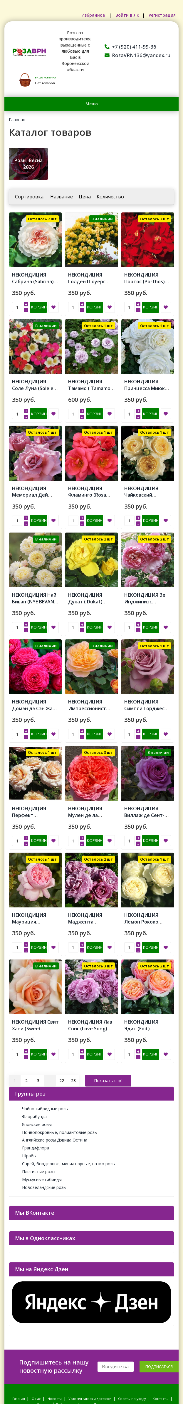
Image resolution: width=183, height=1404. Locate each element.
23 (73, 1033)
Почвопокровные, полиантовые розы (56, 1085)
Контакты (160, 1351)
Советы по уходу (132, 1351)
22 (61, 1033)
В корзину (38, 301)
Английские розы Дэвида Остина (51, 1093)
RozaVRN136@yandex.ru (137, 55)
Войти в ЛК (124, 15)
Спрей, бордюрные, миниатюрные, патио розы (65, 1116)
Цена (85, 196)
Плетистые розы (35, 1124)
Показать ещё (108, 1033)
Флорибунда (31, 1069)
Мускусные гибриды (38, 1132)
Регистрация (160, 15)
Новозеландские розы (40, 1140)
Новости (55, 1351)
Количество (110, 196)
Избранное (87, 15)
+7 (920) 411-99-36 (130, 46)
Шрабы (25, 1108)
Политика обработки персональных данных (51, 1363)
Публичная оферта (71, 1357)
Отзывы (43, 1357)
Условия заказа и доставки (89, 1351)
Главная (17, 119)
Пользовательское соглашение (120, 1357)
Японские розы (33, 1077)
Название (61, 196)
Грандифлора (32, 1100)
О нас (36, 1351)
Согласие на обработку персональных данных (132, 1363)
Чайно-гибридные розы (41, 1061)
